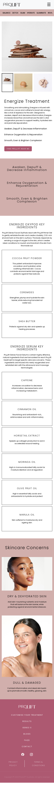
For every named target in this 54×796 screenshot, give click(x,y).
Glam (22, 13)
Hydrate (31, 13)
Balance (6, 13)
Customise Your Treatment (27, 715)
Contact (27, 746)
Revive (50, 13)
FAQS (27, 740)
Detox (15, 13)
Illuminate (41, 13)
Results (27, 721)
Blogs (27, 734)
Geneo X (27, 727)
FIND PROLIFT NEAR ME (18, 149)
